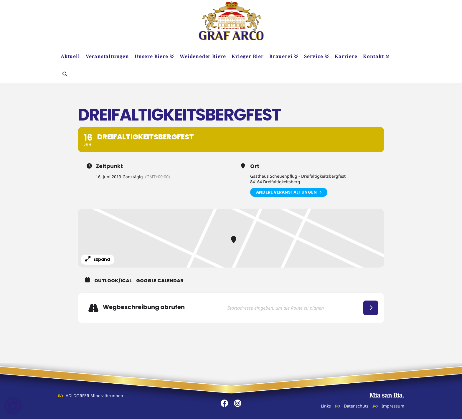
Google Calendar (160, 281)
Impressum (393, 406)
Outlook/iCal (113, 281)
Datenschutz (356, 406)
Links (326, 406)
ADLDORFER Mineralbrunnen (94, 395)
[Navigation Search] (64, 74)
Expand (97, 259)
